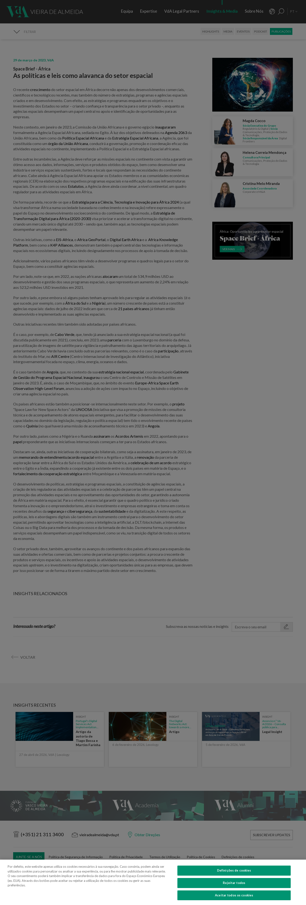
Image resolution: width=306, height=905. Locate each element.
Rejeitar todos (234, 891)
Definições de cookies (234, 878)
